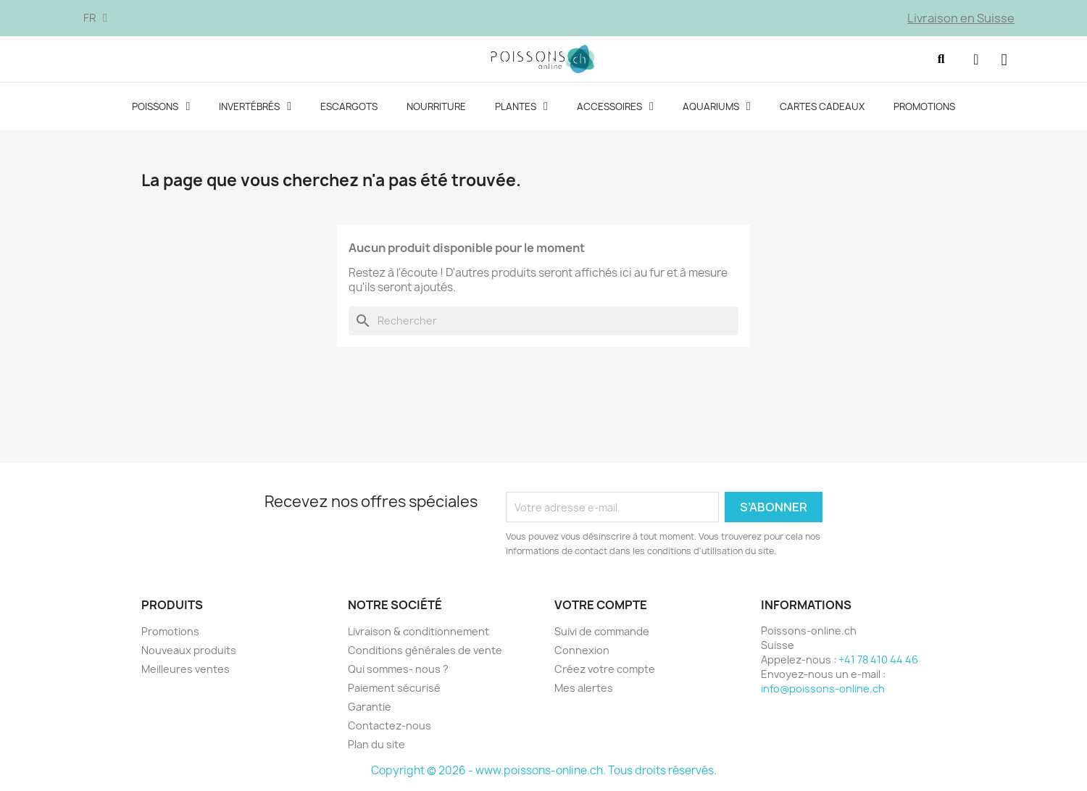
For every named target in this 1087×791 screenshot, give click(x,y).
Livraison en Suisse (961, 18)
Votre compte (600, 607)
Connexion (581, 651)
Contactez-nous (389, 727)
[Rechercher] (543, 323)
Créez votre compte (604, 670)
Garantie (369, 708)
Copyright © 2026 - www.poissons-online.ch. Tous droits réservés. (544, 771)
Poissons (161, 109)
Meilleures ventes (185, 670)
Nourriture (436, 108)
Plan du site (376, 746)
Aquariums (717, 109)
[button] (938, 60)
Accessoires (615, 109)
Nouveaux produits (188, 651)
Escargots (349, 108)
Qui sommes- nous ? (398, 670)
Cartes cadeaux (822, 108)
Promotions (924, 108)
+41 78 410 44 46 (878, 661)
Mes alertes (583, 689)
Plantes (521, 109)
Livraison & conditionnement (418, 633)
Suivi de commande (601, 633)
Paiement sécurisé (394, 689)
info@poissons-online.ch (823, 690)
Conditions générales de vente (425, 651)
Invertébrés (255, 109)
